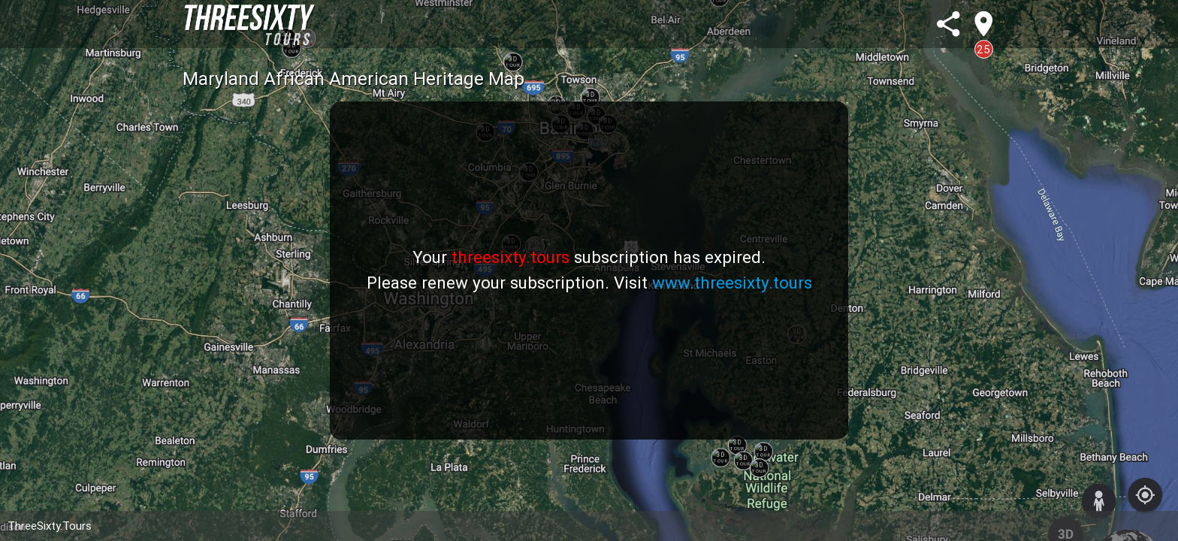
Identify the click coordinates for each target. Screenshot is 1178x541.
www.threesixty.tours (732, 282)
